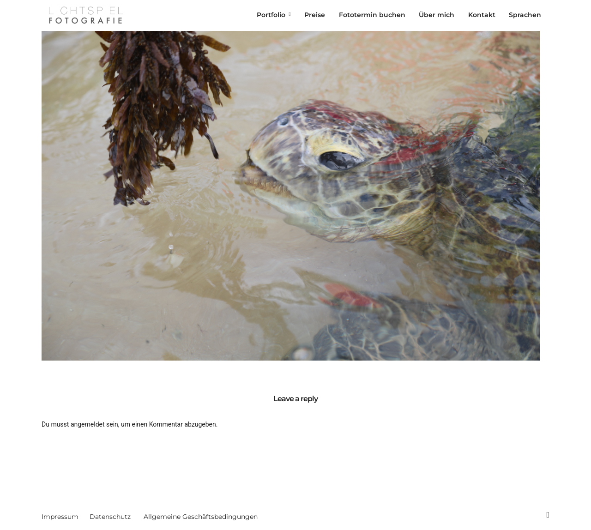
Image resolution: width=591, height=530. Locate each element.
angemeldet (88, 424)
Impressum (60, 516)
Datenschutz (110, 516)
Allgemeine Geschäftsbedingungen (201, 516)
